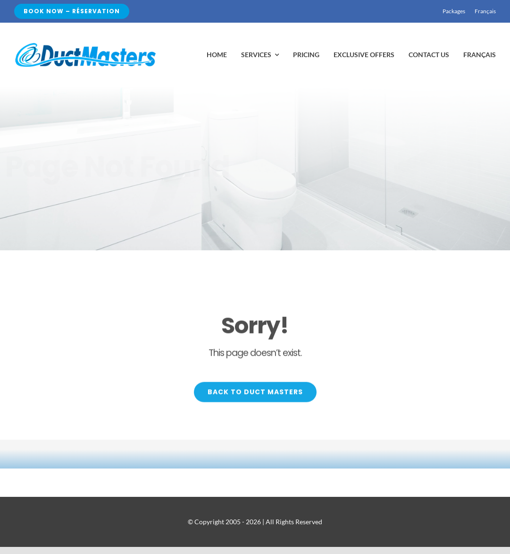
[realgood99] (85, 45)
